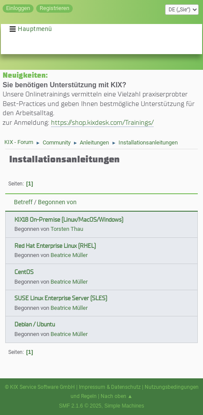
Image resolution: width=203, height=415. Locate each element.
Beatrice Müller (69, 255)
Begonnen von (57, 202)
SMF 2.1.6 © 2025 (80, 406)
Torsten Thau (67, 229)
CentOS (24, 272)
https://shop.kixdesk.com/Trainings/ (102, 122)
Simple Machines (124, 406)
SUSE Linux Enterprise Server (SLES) (60, 298)
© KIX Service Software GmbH (40, 387)
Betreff (23, 202)
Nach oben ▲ (117, 396)
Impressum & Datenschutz (110, 387)
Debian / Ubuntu (34, 324)
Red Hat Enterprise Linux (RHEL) (55, 246)
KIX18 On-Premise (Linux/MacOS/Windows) (68, 219)
